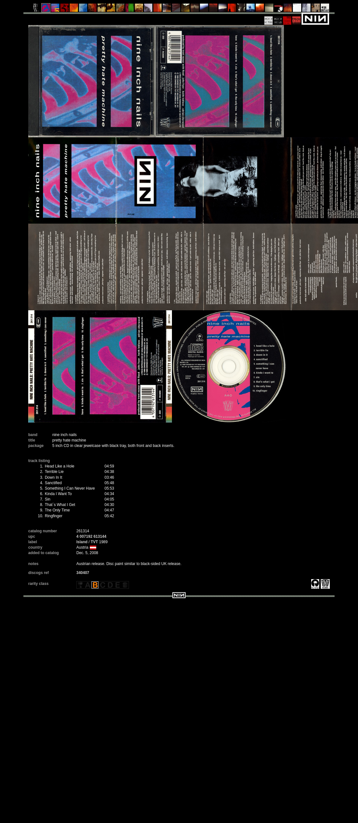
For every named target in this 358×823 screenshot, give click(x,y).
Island (82, 542)
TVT (94, 542)
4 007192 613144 (91, 536)
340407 (82, 572)
